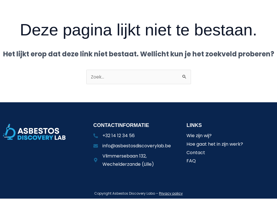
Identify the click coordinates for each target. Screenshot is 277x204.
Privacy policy (171, 193)
